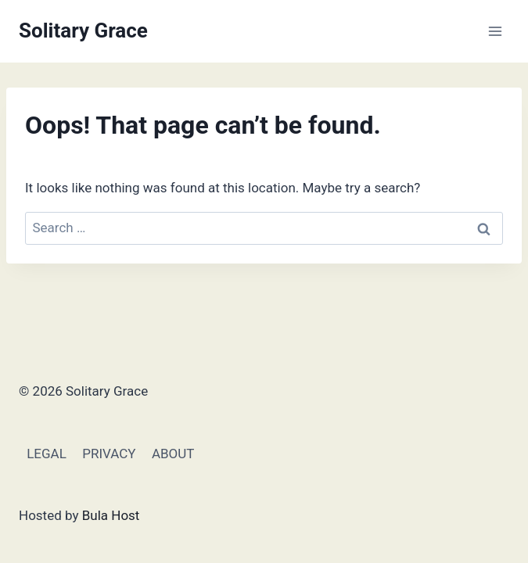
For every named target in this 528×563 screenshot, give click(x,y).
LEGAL (46, 453)
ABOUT (173, 453)
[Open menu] (494, 31)
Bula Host (111, 515)
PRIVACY (108, 453)
